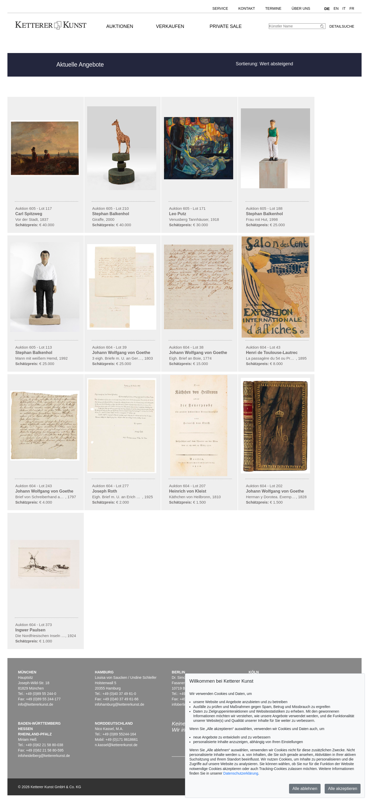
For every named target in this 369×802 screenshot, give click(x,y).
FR (352, 8)
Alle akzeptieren (342, 788)
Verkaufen (170, 26)
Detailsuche (341, 26)
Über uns (301, 8)
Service (220, 8)
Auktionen (119, 26)
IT (343, 8)
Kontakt (246, 8)
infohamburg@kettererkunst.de (119, 704)
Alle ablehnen (304, 788)
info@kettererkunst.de (35, 704)
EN (336, 8)
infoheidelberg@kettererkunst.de (44, 756)
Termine (273, 8)
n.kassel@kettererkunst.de (116, 745)
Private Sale (226, 26)
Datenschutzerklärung (240, 773)
